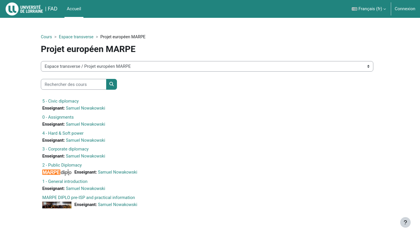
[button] (369, 9)
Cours (56, 37)
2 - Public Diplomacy (71, 166)
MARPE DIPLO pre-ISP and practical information (98, 198)
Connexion (405, 8)
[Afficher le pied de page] (405, 222)
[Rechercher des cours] (83, 84)
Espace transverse (86, 37)
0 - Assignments (67, 117)
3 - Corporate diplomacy (75, 150)
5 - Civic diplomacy (70, 101)
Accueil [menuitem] (74, 8)
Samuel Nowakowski (96, 108)
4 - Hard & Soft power (72, 133)
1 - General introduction (74, 182)
